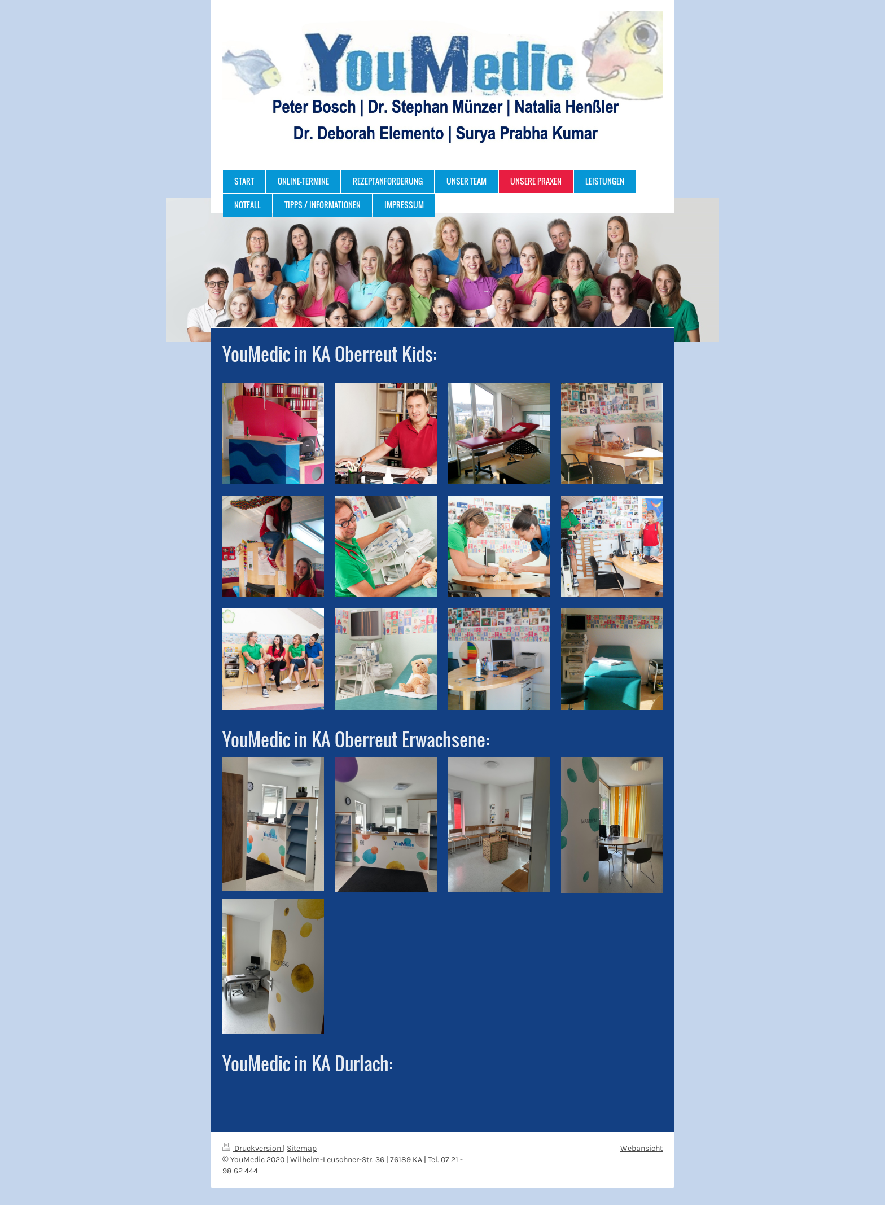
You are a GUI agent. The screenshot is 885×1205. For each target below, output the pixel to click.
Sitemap (302, 1148)
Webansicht (641, 1148)
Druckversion (252, 1148)
